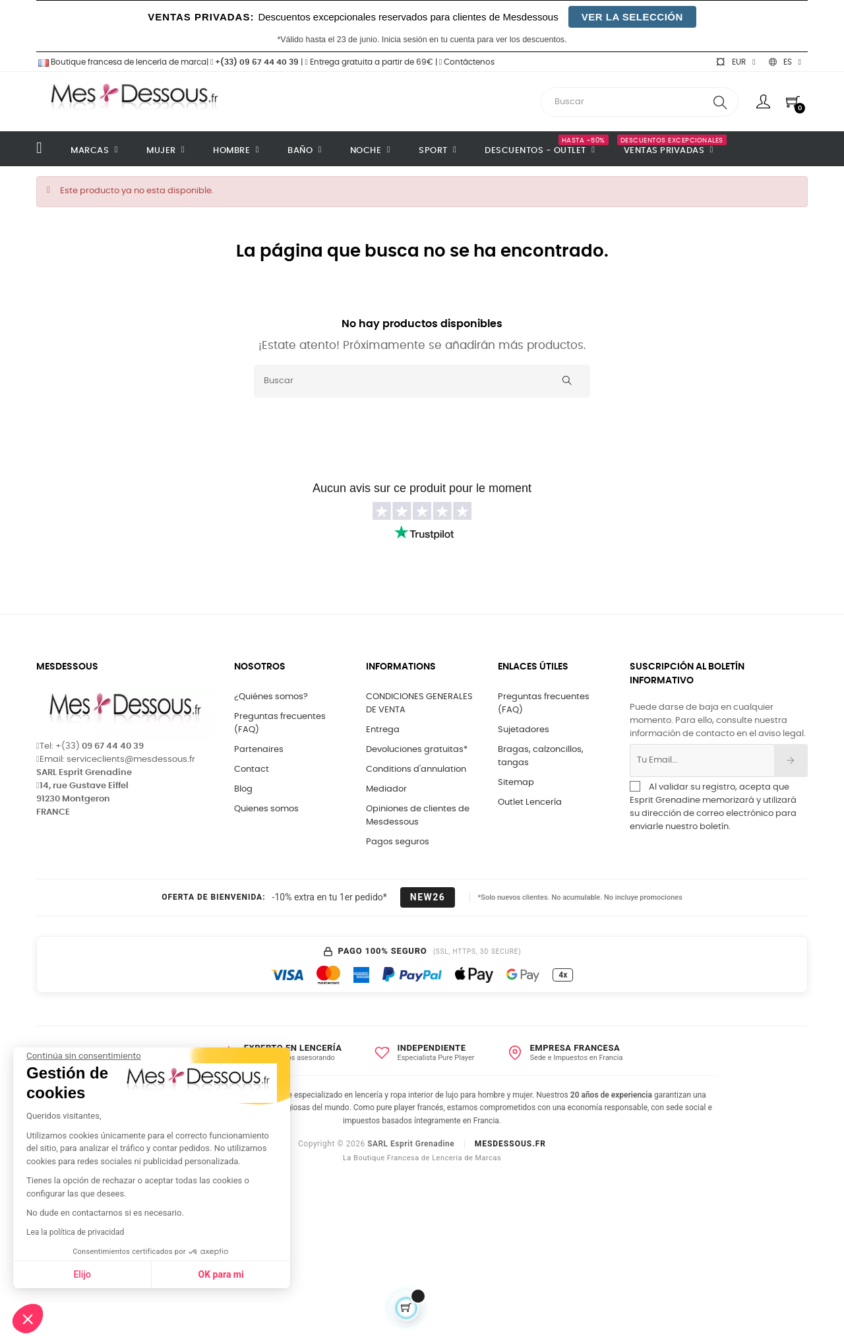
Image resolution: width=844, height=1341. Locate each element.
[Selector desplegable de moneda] (735, 62)
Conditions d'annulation (416, 769)
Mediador (386, 789)
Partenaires (259, 749)
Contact (251, 769)
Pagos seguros (397, 842)
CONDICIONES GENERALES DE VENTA (419, 703)
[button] (28, 1318)
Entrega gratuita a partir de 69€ (369, 62)
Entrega (383, 730)
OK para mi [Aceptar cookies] (185, 1274)
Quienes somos (266, 809)
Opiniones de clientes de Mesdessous (417, 815)
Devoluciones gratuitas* (416, 749)
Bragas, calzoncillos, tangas (541, 756)
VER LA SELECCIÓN (632, 16)
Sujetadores (523, 730)
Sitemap (516, 782)
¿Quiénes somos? (271, 697)
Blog (243, 789)
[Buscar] (422, 381)
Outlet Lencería (530, 802)
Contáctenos (467, 62)
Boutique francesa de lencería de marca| (123, 62)
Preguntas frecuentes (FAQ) (280, 723)
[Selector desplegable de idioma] (785, 62)
